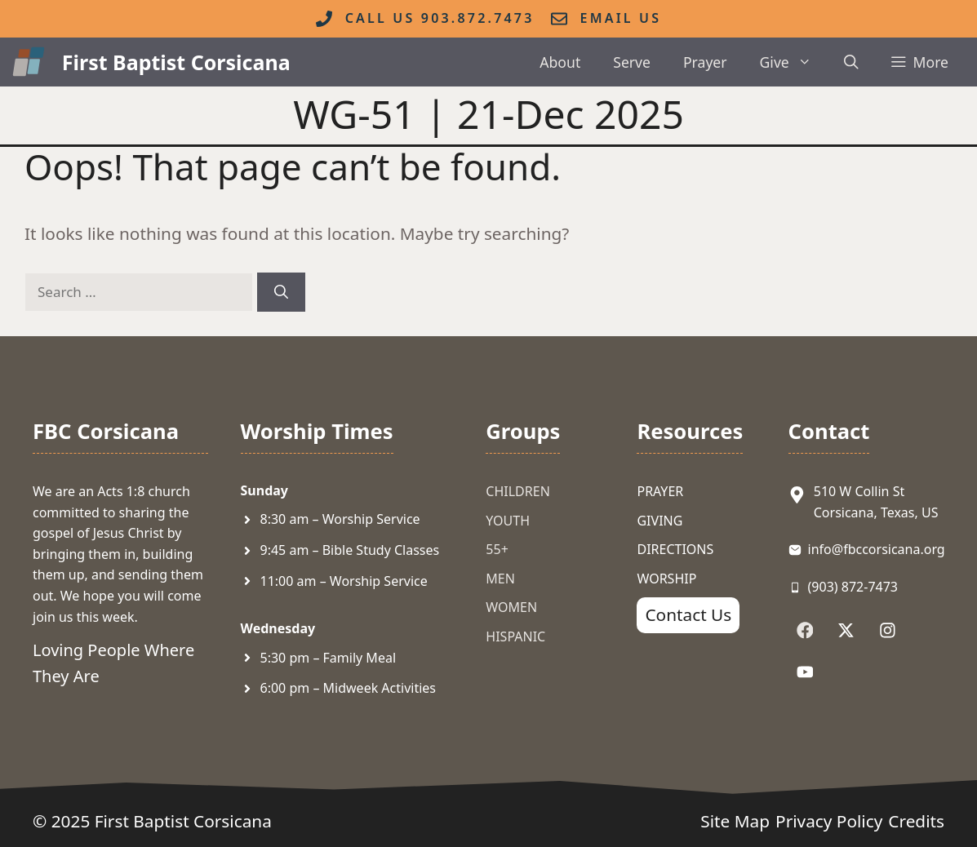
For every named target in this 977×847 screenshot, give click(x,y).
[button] (851, 62)
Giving (659, 521)
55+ (497, 549)
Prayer (705, 62)
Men (500, 579)
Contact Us (688, 614)
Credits (916, 820)
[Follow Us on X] (846, 630)
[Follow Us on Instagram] (887, 630)
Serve (632, 62)
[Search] (281, 292)
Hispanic (515, 636)
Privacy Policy (828, 820)
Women (511, 607)
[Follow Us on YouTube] (805, 672)
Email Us (621, 18)
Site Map (735, 820)
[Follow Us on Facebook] (805, 630)
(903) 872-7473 (853, 587)
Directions (675, 549)
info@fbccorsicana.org (876, 549)
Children (517, 491)
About (560, 62)
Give (794, 62)
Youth (508, 521)
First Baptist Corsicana (176, 62)
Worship (666, 579)
